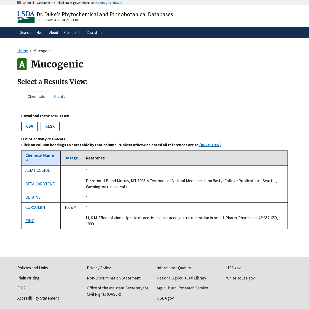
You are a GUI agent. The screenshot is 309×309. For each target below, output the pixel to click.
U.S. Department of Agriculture (61, 20)
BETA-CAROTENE (40, 184)
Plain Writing (28, 278)
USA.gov (233, 268)
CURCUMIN (35, 207)
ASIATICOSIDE (37, 170)
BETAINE (33, 197)
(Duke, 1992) (210, 144)
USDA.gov (165, 298)
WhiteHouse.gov (240, 278)
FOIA (21, 288)
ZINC (29, 220)
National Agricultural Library (181, 278)
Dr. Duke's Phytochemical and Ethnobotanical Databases (105, 14)
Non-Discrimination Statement (114, 278)
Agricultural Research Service (182, 288)
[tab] (36, 96)
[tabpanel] (154, 171)
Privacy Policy (99, 268)
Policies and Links (32, 268)
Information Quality (174, 268)
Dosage (71, 158)
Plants (59, 96)
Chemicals (36, 96)
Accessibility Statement (38, 298)
